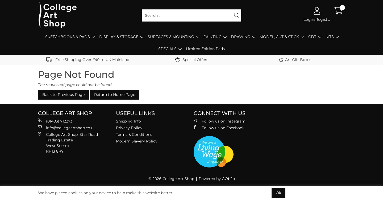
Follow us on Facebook (219, 127)
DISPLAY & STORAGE (118, 36)
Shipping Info (128, 121)
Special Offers (191, 59)
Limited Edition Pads (205, 48)
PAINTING (212, 36)
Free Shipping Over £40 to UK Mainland (87, 59)
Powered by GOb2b (217, 178)
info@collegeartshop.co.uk (66, 127)
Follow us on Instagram (219, 121)
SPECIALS (167, 48)
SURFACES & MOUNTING (171, 36)
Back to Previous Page (63, 94)
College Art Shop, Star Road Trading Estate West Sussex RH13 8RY (68, 143)
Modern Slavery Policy (136, 141)
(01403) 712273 (55, 121)
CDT (312, 36)
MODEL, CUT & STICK (279, 36)
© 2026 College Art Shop (171, 178)
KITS (330, 36)
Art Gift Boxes (295, 59)
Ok (278, 192)
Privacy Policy (129, 127)
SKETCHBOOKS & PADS (67, 36)
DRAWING (240, 36)
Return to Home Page (114, 94)
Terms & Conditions (134, 134)
